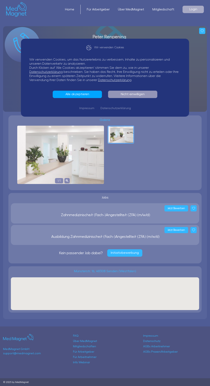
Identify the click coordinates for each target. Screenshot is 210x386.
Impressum (86, 108)
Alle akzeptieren (77, 94)
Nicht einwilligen (133, 94)
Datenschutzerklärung (46, 71)
